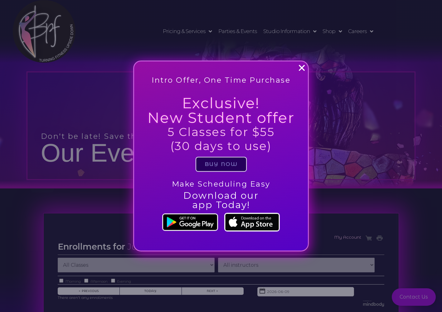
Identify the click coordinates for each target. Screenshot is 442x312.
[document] (221, 156)
